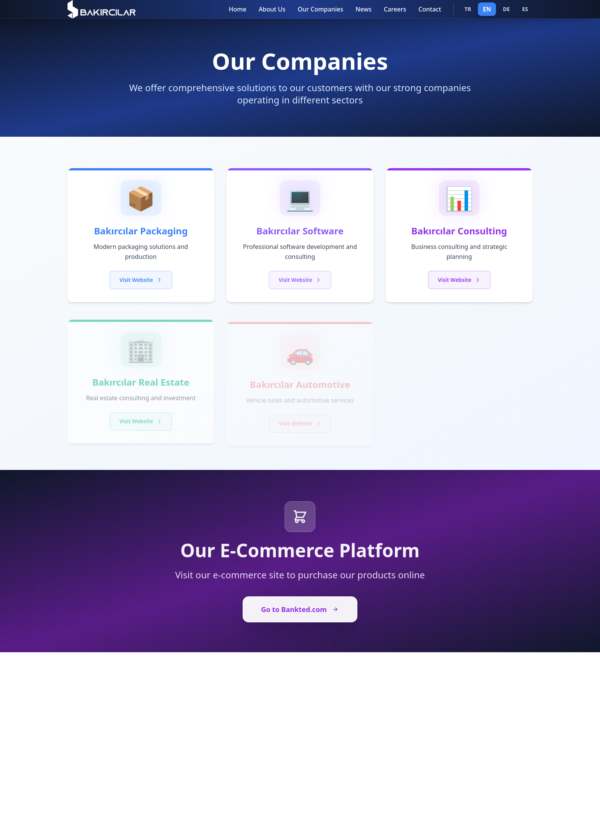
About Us (272, 9)
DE (506, 9)
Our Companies (320, 9)
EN (487, 9)
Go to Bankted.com (300, 612)
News (363, 9)
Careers (395, 9)
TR (468, 9)
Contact (430, 9)
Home (237, 9)
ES (525, 9)
